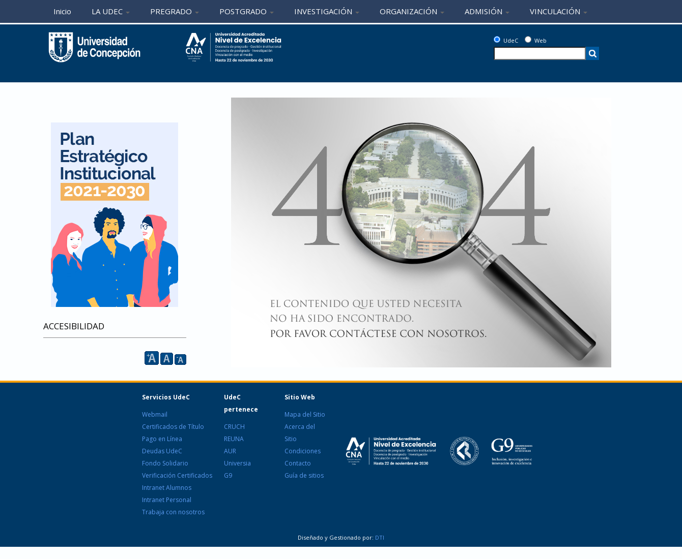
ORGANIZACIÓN (412, 11)
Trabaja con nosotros (173, 512)
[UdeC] (497, 39)
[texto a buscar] (540, 53)
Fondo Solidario (165, 463)
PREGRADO (174, 11)
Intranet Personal (166, 499)
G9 (228, 475)
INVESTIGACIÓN (326, 11)
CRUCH (234, 426)
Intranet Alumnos (166, 487)
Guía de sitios (304, 475)
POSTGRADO (246, 11)
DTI (379, 537)
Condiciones (303, 451)
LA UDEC (111, 11)
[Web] (528, 39)
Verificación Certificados (177, 475)
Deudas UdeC (162, 451)
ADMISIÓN (487, 11)
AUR (230, 451)
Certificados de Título (173, 426)
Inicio (62, 11)
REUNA (234, 438)
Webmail (154, 414)
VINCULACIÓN (558, 11)
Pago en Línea (162, 438)
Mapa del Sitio (305, 414)
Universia (237, 463)
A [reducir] (180, 359)
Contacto (298, 463)
